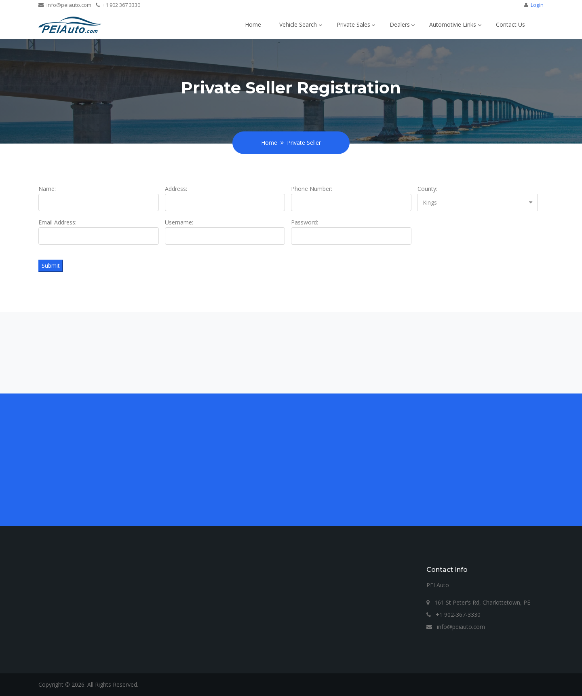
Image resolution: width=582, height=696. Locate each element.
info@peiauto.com (64, 4)
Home (253, 24)
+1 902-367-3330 (453, 614)
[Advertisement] (280, 459)
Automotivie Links (452, 24)
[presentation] (479, 233)
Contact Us (510, 24)
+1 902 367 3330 (118, 4)
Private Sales (353, 24)
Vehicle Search (298, 24)
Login (537, 4)
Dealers (400, 24)
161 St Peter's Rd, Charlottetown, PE (478, 602)
